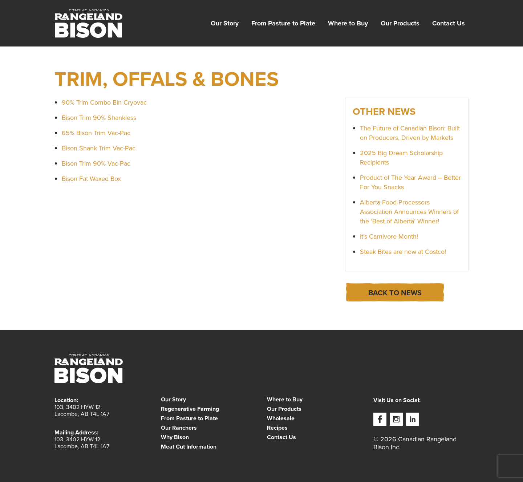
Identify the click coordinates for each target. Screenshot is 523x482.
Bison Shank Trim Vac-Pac (98, 148)
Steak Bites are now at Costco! (403, 251)
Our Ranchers (179, 428)
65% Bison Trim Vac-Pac (96, 133)
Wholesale (281, 418)
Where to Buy (348, 23)
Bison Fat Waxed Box (91, 178)
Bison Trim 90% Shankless (99, 117)
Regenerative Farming (190, 409)
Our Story (225, 23)
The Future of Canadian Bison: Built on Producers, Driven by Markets (410, 132)
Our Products (400, 23)
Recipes (277, 428)
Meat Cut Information (188, 447)
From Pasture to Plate (283, 23)
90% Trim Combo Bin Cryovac (104, 102)
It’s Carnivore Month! (389, 236)
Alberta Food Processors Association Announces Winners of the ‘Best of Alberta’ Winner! (409, 212)
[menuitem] (224, 23)
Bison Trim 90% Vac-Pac (96, 163)
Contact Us (448, 23)
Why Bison (175, 437)
